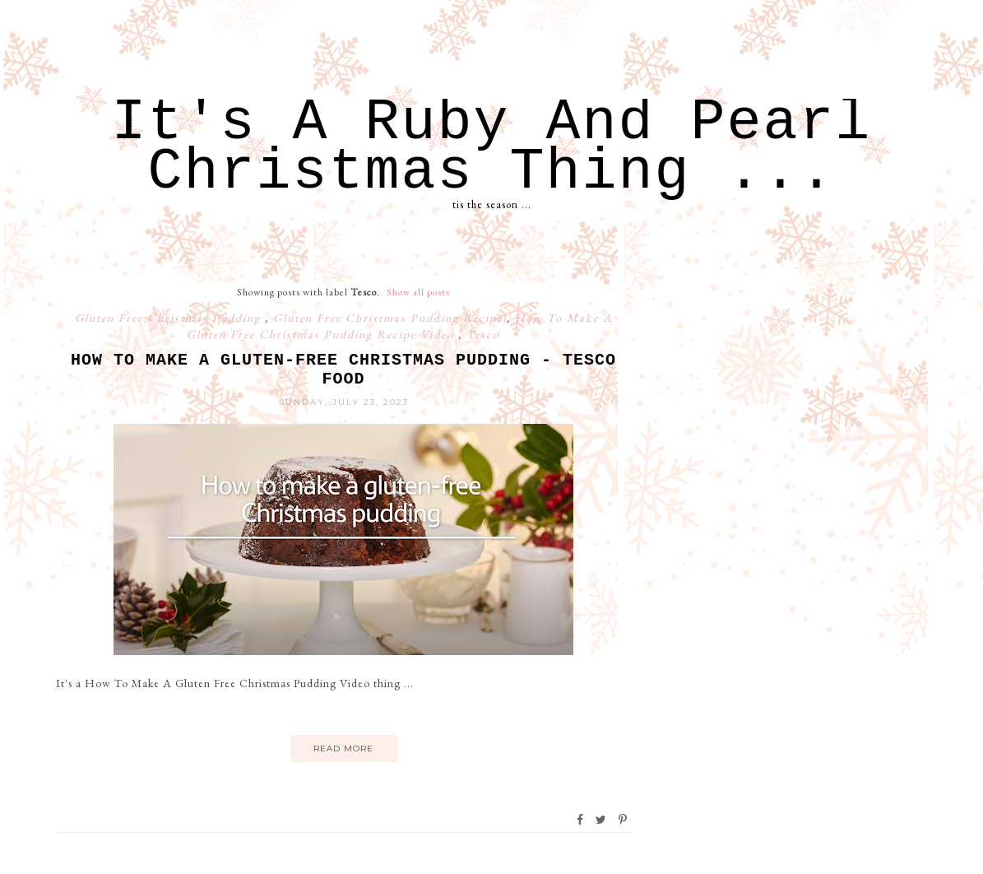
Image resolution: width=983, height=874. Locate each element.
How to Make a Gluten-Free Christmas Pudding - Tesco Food (343, 369)
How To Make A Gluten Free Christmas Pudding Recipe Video (400, 326)
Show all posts (418, 292)
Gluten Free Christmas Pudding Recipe (390, 317)
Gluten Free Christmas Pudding (170, 317)
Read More (343, 748)
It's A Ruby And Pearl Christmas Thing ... (491, 148)
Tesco (483, 334)
